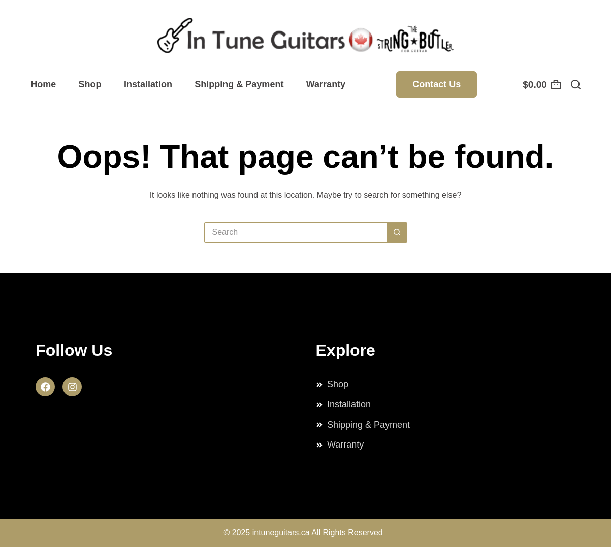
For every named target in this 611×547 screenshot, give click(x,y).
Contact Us (436, 84)
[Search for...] (295, 232)
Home (43, 84)
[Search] (576, 84)
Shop (90, 84)
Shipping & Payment (239, 84)
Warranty (325, 84)
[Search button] (397, 232)
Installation (148, 84)
